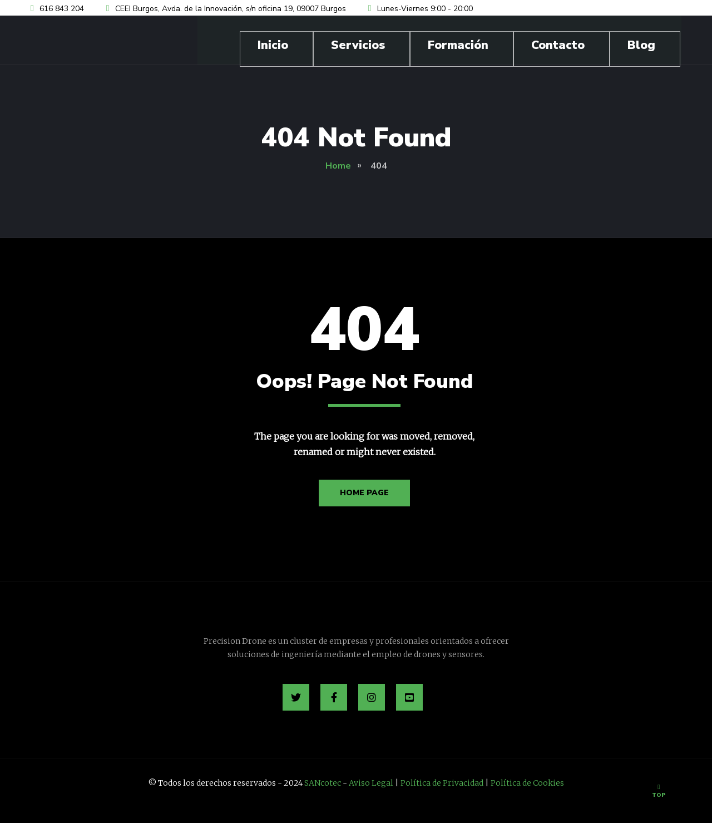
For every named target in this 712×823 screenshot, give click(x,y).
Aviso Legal (371, 783)
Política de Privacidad (441, 783)
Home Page (364, 492)
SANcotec (322, 783)
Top (659, 791)
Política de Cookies (527, 783)
